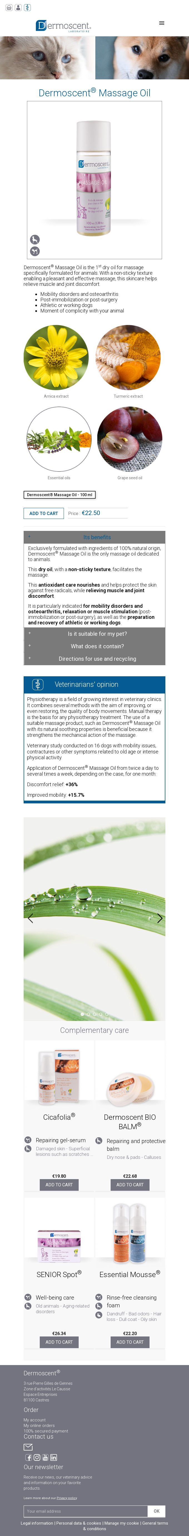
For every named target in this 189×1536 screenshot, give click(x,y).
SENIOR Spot (59, 1274)
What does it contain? (97, 646)
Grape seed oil (130, 478)
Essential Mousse (130, 1274)
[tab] (94, 537)
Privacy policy (67, 1498)
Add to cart (43, 513)
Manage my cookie (122, 1523)
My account (35, 1420)
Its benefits (97, 537)
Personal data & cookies (78, 1523)
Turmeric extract (128, 396)
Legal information (37, 1523)
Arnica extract (56, 396)
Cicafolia (59, 1117)
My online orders (39, 1425)
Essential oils (59, 478)
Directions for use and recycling (97, 658)
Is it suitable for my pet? (97, 633)
